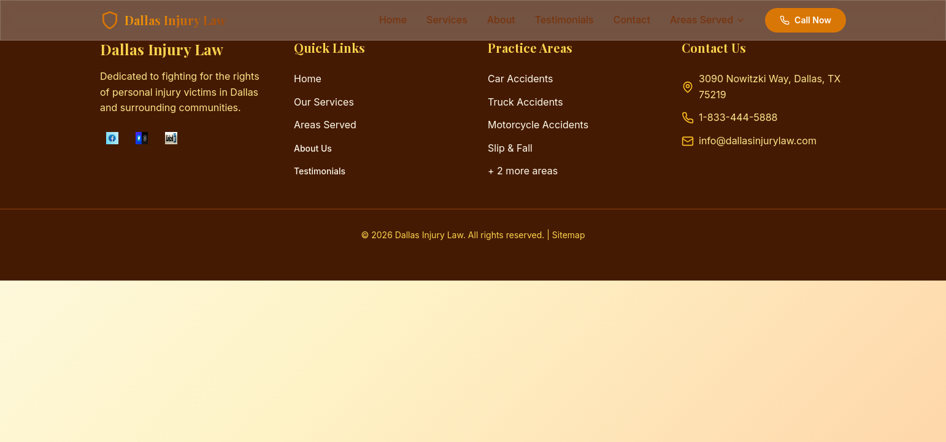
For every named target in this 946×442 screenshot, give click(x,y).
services (446, 20)
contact (631, 20)
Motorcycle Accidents (538, 124)
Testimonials (319, 171)
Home (393, 20)
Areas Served (325, 124)
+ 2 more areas (523, 171)
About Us (313, 148)
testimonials (564, 20)
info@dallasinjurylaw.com (758, 140)
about (501, 20)
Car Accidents (520, 78)
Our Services (324, 102)
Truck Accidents (525, 102)
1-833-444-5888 (738, 117)
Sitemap (568, 235)
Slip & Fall (510, 148)
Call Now (805, 20)
